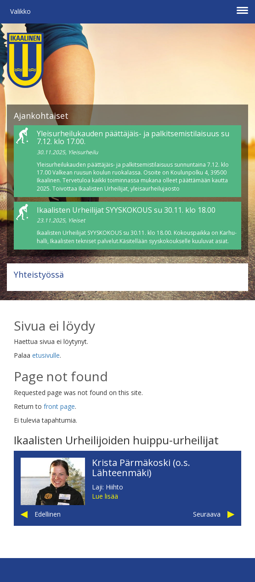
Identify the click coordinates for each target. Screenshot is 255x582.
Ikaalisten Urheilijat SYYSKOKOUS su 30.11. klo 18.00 (126, 210)
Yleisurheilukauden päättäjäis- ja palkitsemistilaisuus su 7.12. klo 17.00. (133, 137)
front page (59, 406)
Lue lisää (105, 496)
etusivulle (46, 355)
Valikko (20, 11)
